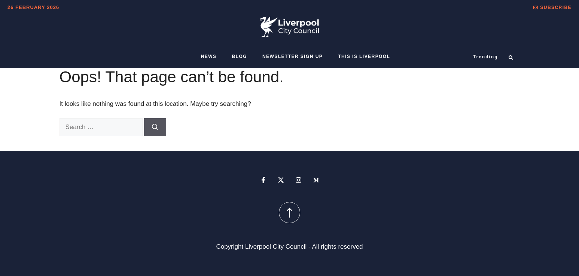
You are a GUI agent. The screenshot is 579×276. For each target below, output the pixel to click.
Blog (239, 56)
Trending (485, 56)
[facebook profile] (263, 180)
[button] (552, 7)
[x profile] (281, 180)
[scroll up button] (289, 212)
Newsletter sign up (292, 56)
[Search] (155, 127)
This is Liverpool (364, 56)
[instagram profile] (298, 180)
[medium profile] (316, 180)
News (209, 56)
